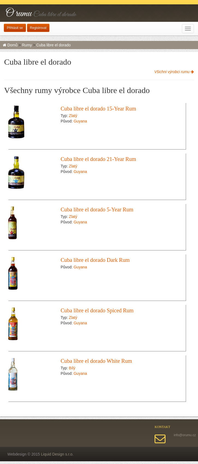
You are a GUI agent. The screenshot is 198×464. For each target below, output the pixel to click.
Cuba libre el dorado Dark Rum (95, 260)
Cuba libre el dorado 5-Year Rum (97, 209)
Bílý (72, 368)
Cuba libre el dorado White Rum (96, 361)
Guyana (80, 121)
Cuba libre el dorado (53, 45)
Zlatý (73, 115)
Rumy (27, 45)
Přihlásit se (15, 28)
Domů (10, 45)
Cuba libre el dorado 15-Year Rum (98, 109)
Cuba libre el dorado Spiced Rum (97, 310)
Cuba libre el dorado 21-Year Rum (98, 159)
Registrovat (38, 28)
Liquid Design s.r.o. (57, 454)
